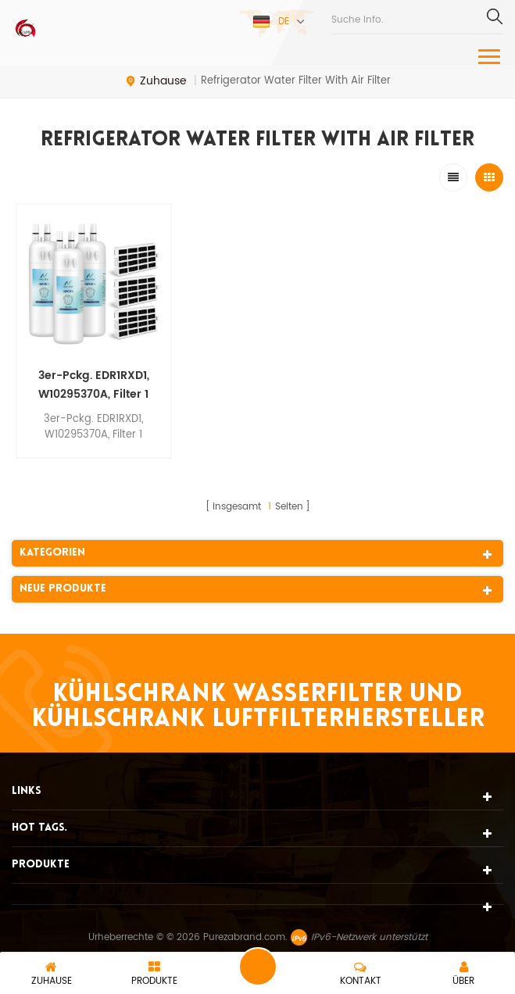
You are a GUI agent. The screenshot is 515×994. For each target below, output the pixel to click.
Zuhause (156, 81)
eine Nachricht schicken (257, 966)
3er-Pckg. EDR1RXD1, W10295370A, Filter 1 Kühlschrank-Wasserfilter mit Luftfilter (93, 385)
